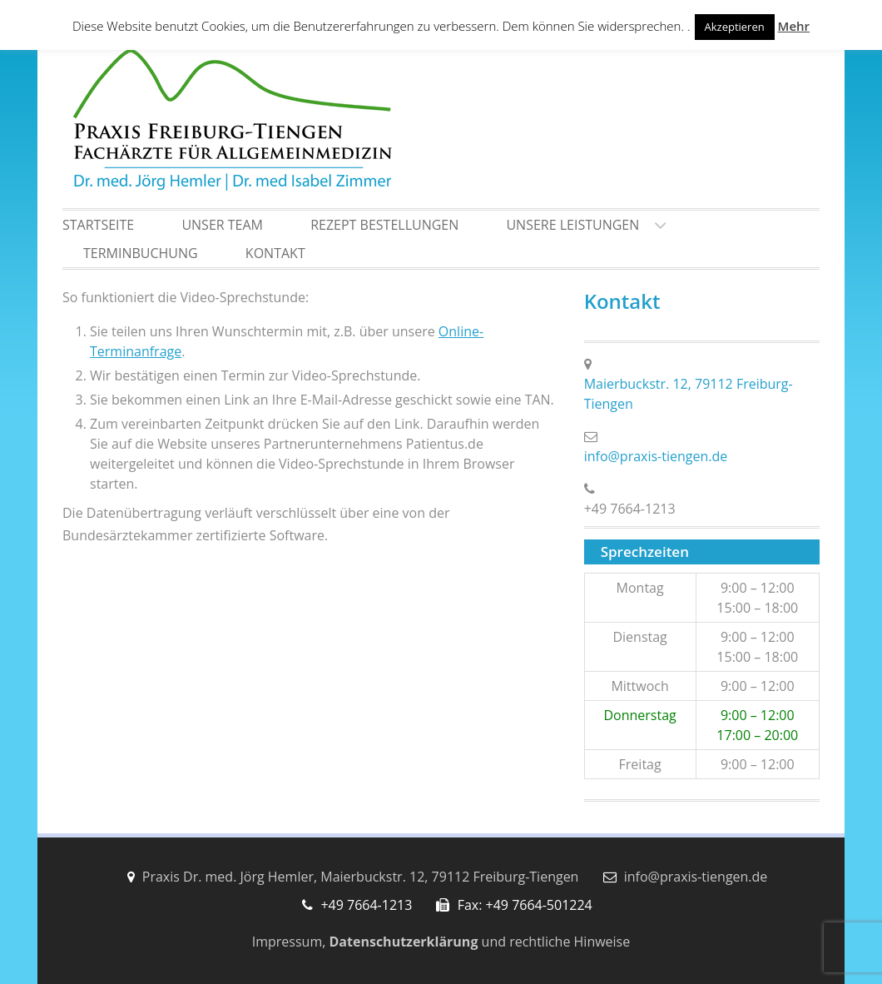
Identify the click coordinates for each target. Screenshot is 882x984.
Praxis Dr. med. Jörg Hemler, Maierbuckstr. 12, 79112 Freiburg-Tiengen (360, 876)
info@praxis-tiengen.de (656, 456)
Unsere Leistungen (572, 225)
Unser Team (222, 225)
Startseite (98, 225)
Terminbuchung (140, 253)
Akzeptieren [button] (735, 26)
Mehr (794, 25)
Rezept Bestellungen (384, 225)
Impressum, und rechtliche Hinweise (441, 941)
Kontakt (275, 253)
